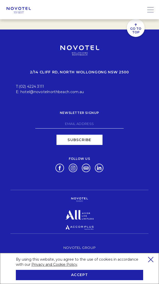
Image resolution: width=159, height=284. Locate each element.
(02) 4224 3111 (31, 86)
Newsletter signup (79, 113)
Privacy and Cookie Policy (54, 264)
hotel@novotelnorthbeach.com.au (52, 92)
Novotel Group (79, 247)
